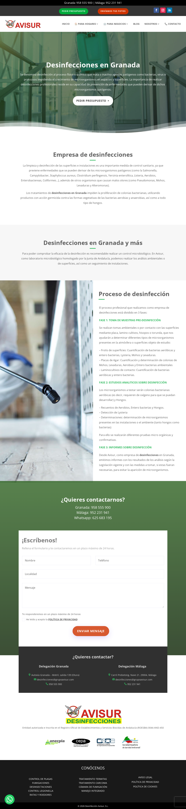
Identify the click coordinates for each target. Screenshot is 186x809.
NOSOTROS (150, 23)
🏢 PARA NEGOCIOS (114, 23)
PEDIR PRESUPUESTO (73, 11)
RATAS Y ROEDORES (41, 794)
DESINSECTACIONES (41, 786)
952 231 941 (114, 3)
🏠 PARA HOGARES (85, 23)
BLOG (136, 23)
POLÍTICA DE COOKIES (145, 786)
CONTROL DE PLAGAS (40, 778)
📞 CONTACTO (173, 23)
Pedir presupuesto (91, 99)
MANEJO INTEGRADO (93, 790)
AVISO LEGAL (145, 777)
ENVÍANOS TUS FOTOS (113, 11)
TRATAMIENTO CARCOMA (93, 782)
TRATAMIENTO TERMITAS (93, 778)
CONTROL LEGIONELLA (40, 790)
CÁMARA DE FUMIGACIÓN (93, 786)
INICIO (66, 23)
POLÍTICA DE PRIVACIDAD (145, 781)
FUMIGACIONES (40, 782)
